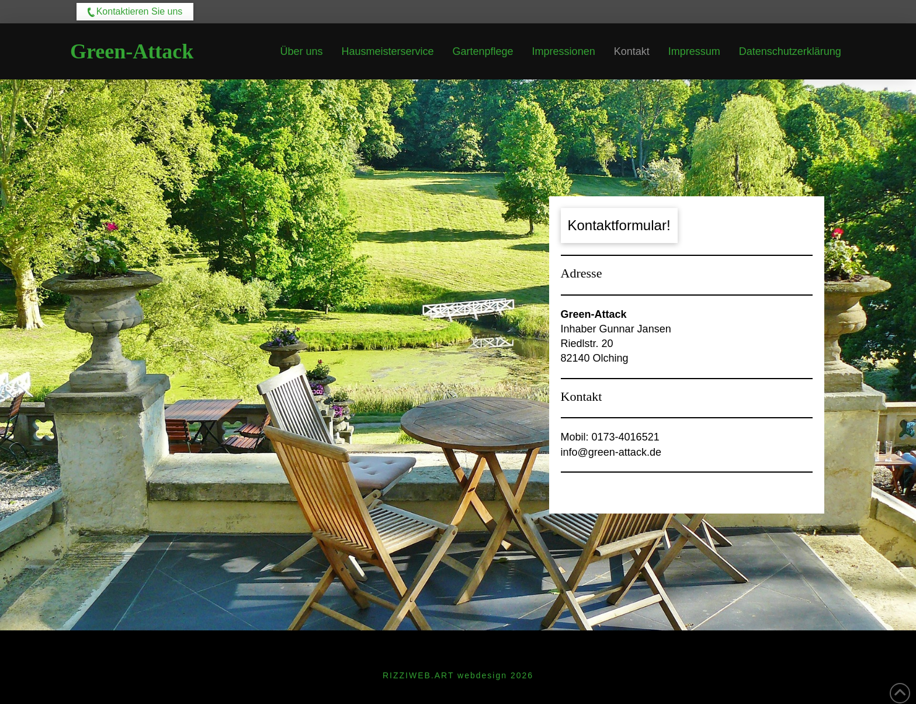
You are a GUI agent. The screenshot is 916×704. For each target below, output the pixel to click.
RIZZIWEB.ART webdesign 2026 (458, 675)
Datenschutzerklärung (493, 647)
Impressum (385, 647)
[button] (135, 11)
